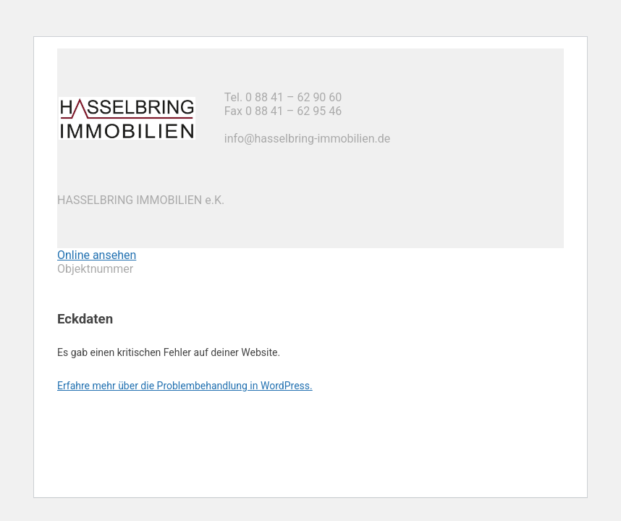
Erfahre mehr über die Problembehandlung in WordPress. (185, 385)
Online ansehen (96, 255)
